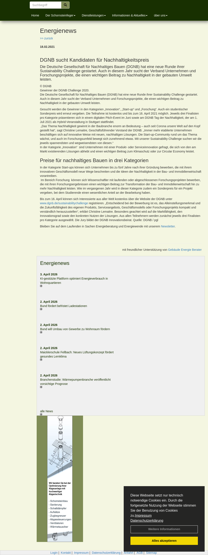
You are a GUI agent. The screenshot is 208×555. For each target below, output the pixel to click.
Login (54, 552)
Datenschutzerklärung (146, 520)
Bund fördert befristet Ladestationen (63, 306)
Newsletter (168, 226)
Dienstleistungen (94, 15)
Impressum (143, 515)
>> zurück (46, 38)
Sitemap (151, 552)
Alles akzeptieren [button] (164, 540)
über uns (160, 15)
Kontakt (66, 552)
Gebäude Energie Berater (185, 249)
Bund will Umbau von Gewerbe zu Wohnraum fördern (75, 329)
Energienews (54, 263)
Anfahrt (128, 552)
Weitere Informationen (164, 529)
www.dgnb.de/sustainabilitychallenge (64, 203)
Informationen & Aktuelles (130, 15)
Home (35, 15)
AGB (140, 552)
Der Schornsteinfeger (60, 15)
